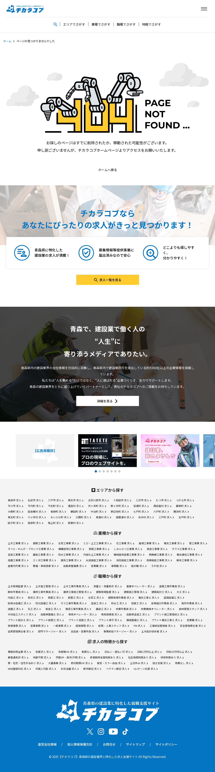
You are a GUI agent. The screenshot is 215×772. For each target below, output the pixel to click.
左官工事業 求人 (68, 543)
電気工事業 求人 (174, 543)
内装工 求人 (15, 597)
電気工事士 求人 (148, 597)
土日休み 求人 (139, 663)
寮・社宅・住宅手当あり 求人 (26, 663)
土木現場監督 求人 (19, 586)
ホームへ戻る (107, 169)
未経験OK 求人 (67, 652)
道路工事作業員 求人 (172, 586)
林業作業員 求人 (126, 609)
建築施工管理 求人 (135, 592)
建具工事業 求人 (71, 560)
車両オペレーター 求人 (82, 614)
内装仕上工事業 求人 (96, 554)
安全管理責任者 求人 (192, 626)
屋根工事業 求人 (149, 543)
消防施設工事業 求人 (129, 560)
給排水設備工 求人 (19, 603)
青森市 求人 (15, 500)
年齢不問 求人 (42, 657)
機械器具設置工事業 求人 (129, 554)
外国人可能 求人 (45, 669)
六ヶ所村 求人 (37, 517)
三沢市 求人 (143, 500)
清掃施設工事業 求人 (159, 560)
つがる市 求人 (185, 500)
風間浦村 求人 (125, 517)
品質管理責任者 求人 (20, 631)
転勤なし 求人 (91, 652)
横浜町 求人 (181, 511)
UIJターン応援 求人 (146, 669)
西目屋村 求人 (162, 506)
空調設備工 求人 (174, 597)
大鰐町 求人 (15, 511)
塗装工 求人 (98, 603)
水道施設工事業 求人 (98, 560)
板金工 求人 (53, 609)
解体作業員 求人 (18, 592)
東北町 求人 (15, 517)
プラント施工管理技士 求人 (170, 614)
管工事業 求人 (198, 543)
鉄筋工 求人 (55, 597)
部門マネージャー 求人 (52, 631)
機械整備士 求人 (136, 620)
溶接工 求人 (138, 603)
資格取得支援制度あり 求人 (106, 657)
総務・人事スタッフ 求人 (113, 626)
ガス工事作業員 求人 (73, 603)
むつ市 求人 (163, 500)
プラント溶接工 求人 (81, 620)
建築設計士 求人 (161, 592)
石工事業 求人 (125, 543)
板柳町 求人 (58, 511)
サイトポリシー (166, 744)
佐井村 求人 (146, 517)
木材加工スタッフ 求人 (22, 614)
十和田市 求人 (122, 500)
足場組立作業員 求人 (164, 603)
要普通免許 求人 (18, 657)
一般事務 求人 (62, 626)
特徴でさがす (151, 24)
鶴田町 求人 (78, 511)
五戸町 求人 (186, 517)
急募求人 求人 (44, 652)
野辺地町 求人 (120, 511)
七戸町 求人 (141, 511)
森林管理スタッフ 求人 (193, 609)
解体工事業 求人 (187, 560)
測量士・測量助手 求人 (107, 586)
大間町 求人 (83, 517)
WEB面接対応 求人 (19, 669)
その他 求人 (158, 566)
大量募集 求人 (57, 663)
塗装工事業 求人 (18, 554)
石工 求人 (34, 609)
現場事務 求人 (17, 626)
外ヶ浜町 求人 (97, 506)
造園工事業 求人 (18, 560)
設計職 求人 (138, 566)
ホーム (7, 41)
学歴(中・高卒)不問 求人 (70, 657)
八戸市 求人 (55, 500)
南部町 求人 (35, 523)
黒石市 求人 (75, 500)
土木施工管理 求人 (46, 586)
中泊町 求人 (98, 511)
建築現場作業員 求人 (121, 597)
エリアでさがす (74, 24)
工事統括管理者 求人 (162, 626)
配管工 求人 (75, 597)
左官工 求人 (95, 597)
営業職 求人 (98, 566)
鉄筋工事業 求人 (99, 549)
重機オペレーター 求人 (140, 586)
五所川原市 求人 (98, 500)
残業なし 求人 (184, 663)
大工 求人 (183, 592)
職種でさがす (126, 24)
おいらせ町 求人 (61, 517)
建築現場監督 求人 (107, 592)
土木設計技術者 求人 (154, 631)
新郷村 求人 (75, 523)
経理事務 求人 (84, 626)
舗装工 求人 (103, 609)
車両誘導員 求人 (111, 614)
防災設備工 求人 (45, 603)
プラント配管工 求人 (51, 620)
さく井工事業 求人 (44, 560)
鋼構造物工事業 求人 (71, 549)
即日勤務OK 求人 (81, 663)
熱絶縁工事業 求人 (160, 554)
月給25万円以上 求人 (179, 652)
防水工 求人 (118, 603)
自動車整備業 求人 (74, 566)
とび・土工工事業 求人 (97, 543)
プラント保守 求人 (110, 620)
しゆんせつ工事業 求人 (128, 549)
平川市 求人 (15, 506)
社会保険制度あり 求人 (142, 657)
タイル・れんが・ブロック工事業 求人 (31, 549)
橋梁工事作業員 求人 (78, 609)
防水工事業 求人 (68, 554)
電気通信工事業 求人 (189, 554)
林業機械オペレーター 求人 (157, 609)
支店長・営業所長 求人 (85, 631)
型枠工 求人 (35, 597)
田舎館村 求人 (37, 511)
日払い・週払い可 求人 (118, 652)
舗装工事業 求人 (43, 554)
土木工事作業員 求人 (76, 586)
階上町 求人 (55, 523)
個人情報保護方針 (79, 744)
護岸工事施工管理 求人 (77, 592)
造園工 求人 (15, 609)
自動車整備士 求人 (52, 614)
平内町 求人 (35, 506)
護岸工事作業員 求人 (45, 592)
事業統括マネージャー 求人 (119, 631)
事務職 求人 (118, 566)
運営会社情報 (47, 744)
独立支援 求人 (161, 663)
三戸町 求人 (166, 517)
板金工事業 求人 (157, 549)
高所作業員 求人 (191, 603)
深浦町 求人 (141, 506)
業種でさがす (101, 24)
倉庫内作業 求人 (18, 566)
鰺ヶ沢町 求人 (120, 506)
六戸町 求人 (161, 511)
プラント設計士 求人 (20, 620)
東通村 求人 (103, 517)
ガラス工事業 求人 (183, 549)
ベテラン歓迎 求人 (117, 669)
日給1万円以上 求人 (149, 652)
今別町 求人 (55, 506)
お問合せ (109, 744)
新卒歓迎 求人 (92, 669)
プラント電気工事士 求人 (166, 620)
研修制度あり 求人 (172, 657)
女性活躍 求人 (70, 669)
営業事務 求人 (39, 626)
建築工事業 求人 (43, 543)
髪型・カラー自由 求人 (111, 663)
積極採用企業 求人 (19, 652)
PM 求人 (139, 626)
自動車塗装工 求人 (137, 614)
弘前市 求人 (35, 500)
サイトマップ (135, 744)
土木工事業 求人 (18, 543)
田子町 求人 (15, 523)
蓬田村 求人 (75, 506)
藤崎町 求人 (183, 506)
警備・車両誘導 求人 (45, 566)
